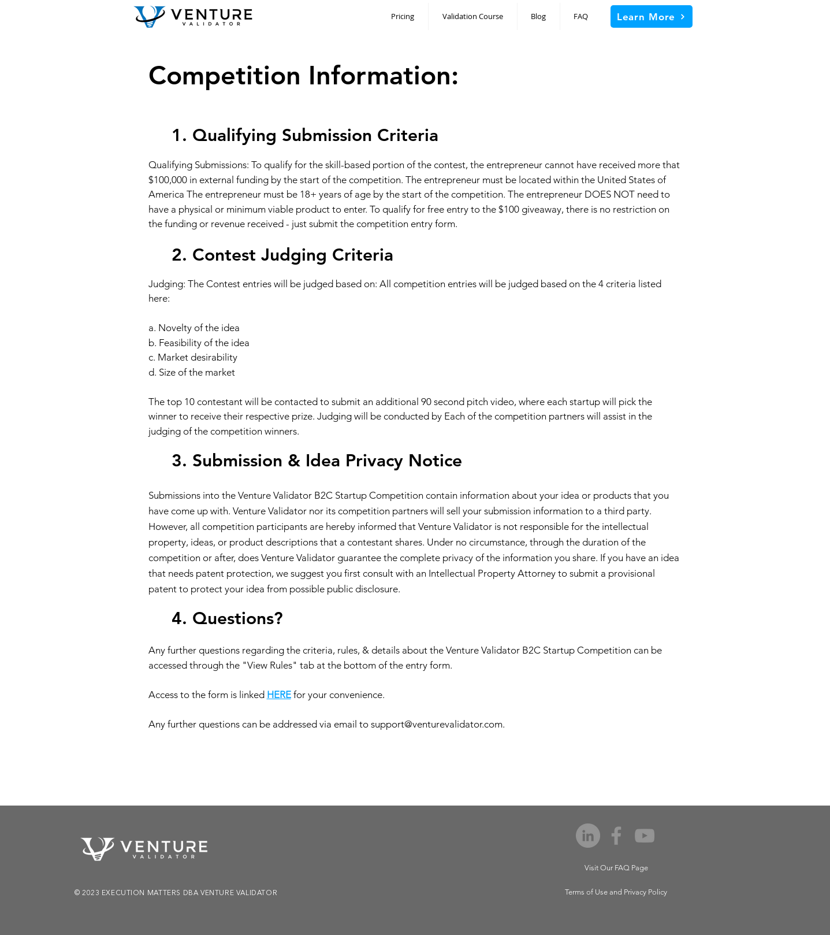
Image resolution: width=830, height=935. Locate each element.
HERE (279, 694)
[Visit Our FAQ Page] (616, 868)
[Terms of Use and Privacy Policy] (616, 892)
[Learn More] (652, 16)
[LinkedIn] (588, 835)
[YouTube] (644, 835)
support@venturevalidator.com (437, 724)
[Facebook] (616, 835)
